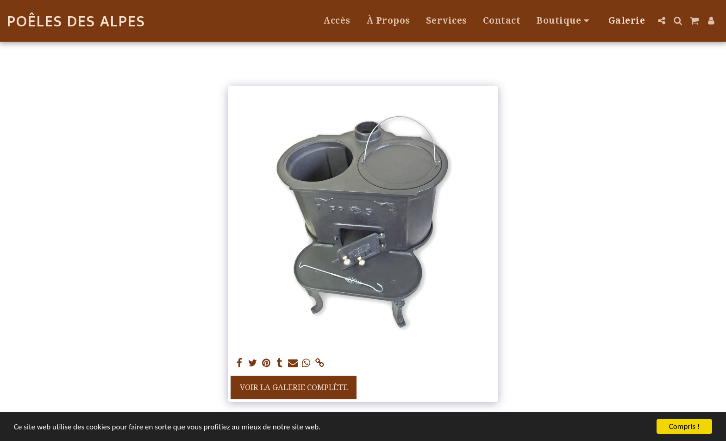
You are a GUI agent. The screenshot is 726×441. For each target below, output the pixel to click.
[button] (661, 20)
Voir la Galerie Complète (294, 387)
